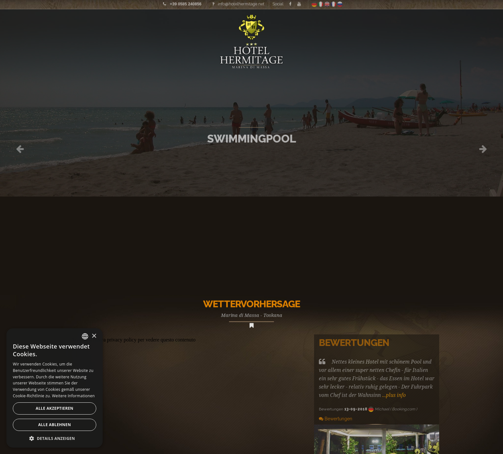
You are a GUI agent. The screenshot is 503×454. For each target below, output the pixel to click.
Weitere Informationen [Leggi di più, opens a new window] (73, 396)
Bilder (68, 24)
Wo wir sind (400, 24)
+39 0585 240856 (185, 3)
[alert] (54, 388)
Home (26, 24)
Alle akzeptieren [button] (54, 408)
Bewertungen (335, 418)
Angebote (450, 24)
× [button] (93, 336)
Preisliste (110, 24)
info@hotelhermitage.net (241, 3)
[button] (54, 438)
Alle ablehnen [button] (54, 424)
